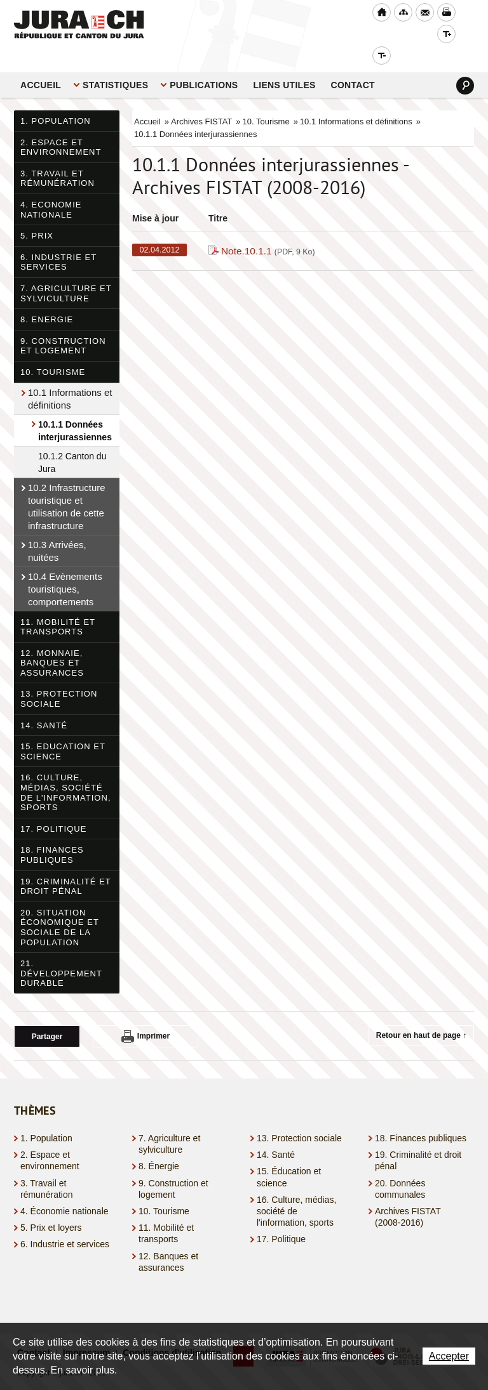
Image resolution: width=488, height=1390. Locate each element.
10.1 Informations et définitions (70, 377)
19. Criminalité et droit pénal (65, 865)
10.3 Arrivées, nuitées (57, 529)
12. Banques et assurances (168, 1240)
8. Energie (46, 298)
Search (465, 64)
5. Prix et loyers (50, 1206)
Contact (353, 63)
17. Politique (53, 807)
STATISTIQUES (115, 63)
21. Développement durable (61, 951)
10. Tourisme (52, 350)
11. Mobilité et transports (57, 605)
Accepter (449, 1356)
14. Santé (43, 704)
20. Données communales (400, 1167)
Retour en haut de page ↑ (421, 1013)
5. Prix (36, 214)
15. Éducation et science (289, 1155)
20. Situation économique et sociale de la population (59, 906)
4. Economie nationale (51, 188)
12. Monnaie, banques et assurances (52, 641)
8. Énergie (159, 1144)
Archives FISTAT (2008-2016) (408, 1195)
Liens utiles (284, 63)
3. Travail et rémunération (57, 157)
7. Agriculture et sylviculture (66, 272)
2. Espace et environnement (61, 126)
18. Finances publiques (52, 833)
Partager (47, 1015)
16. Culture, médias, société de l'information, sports (65, 770)
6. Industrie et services (58, 241)
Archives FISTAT (201, 100)
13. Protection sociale (58, 677)
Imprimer (145, 1015)
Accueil (40, 63)
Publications (204, 63)
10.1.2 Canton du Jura (72, 440)
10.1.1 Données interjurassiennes (75, 409)
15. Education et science (62, 730)
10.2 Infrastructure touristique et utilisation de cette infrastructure (66, 485)
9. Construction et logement (63, 324)
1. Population (55, 99)
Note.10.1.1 (268, 229)
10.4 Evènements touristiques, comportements (65, 567)
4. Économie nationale (64, 1189)
